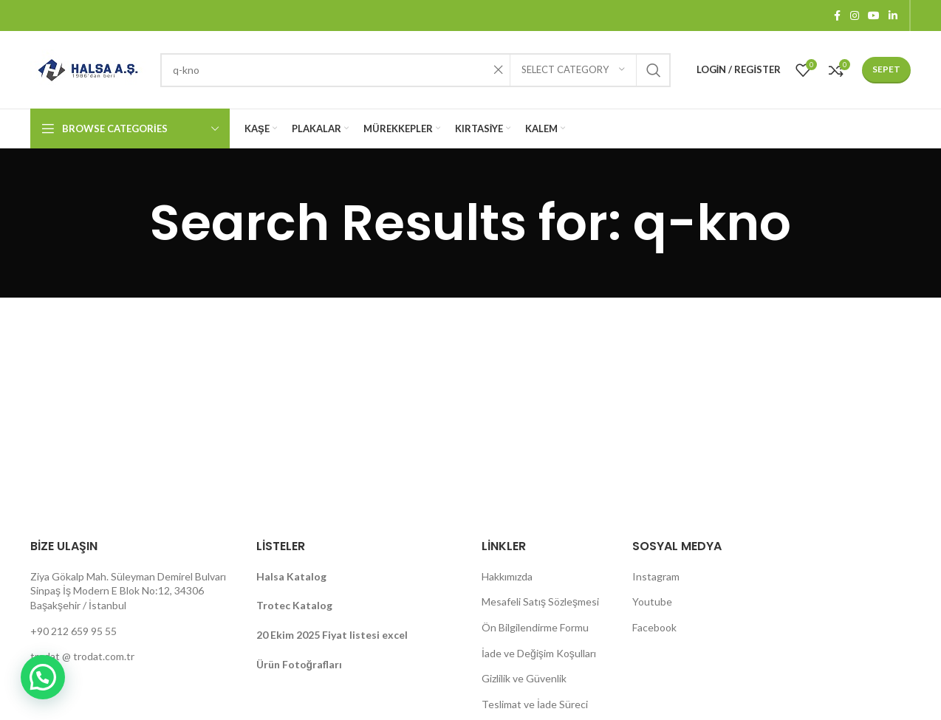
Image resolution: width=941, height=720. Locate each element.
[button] (43, 677)
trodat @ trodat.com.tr (82, 656)
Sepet (886, 69)
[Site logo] (88, 68)
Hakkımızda (507, 576)
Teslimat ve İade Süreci (535, 704)
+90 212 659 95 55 (73, 631)
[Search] (415, 70)
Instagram (656, 576)
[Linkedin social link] (893, 16)
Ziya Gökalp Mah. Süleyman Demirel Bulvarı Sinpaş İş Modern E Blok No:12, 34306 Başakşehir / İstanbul (128, 590)
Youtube (652, 601)
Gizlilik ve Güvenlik (524, 678)
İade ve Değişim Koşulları (539, 653)
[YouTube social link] (873, 16)
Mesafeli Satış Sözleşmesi (540, 601)
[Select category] (573, 70)
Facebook (654, 627)
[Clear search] (498, 70)
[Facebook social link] (837, 16)
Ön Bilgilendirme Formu (535, 627)
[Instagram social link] (854, 16)
